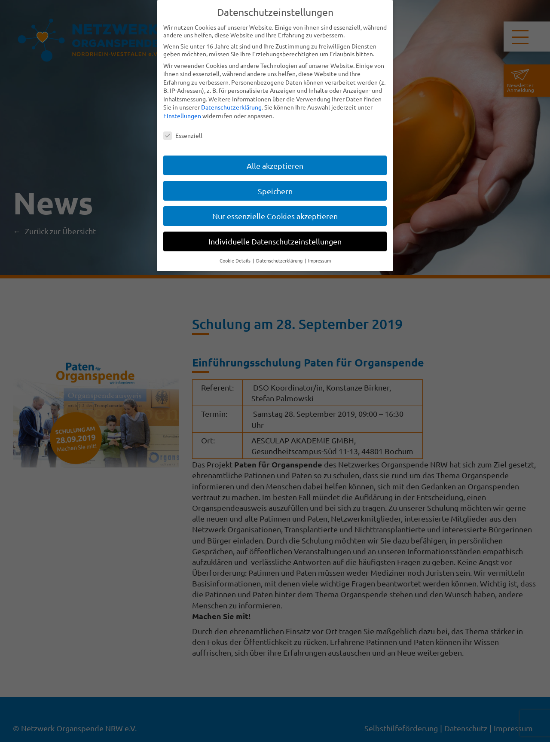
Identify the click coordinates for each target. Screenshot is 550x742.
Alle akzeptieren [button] (275, 165)
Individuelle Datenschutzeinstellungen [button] (275, 241)
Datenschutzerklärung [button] (280, 260)
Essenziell (182, 135)
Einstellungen (182, 115)
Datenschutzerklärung (231, 107)
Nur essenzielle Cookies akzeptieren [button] (275, 215)
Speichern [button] (275, 190)
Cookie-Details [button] (236, 260)
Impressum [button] (319, 260)
